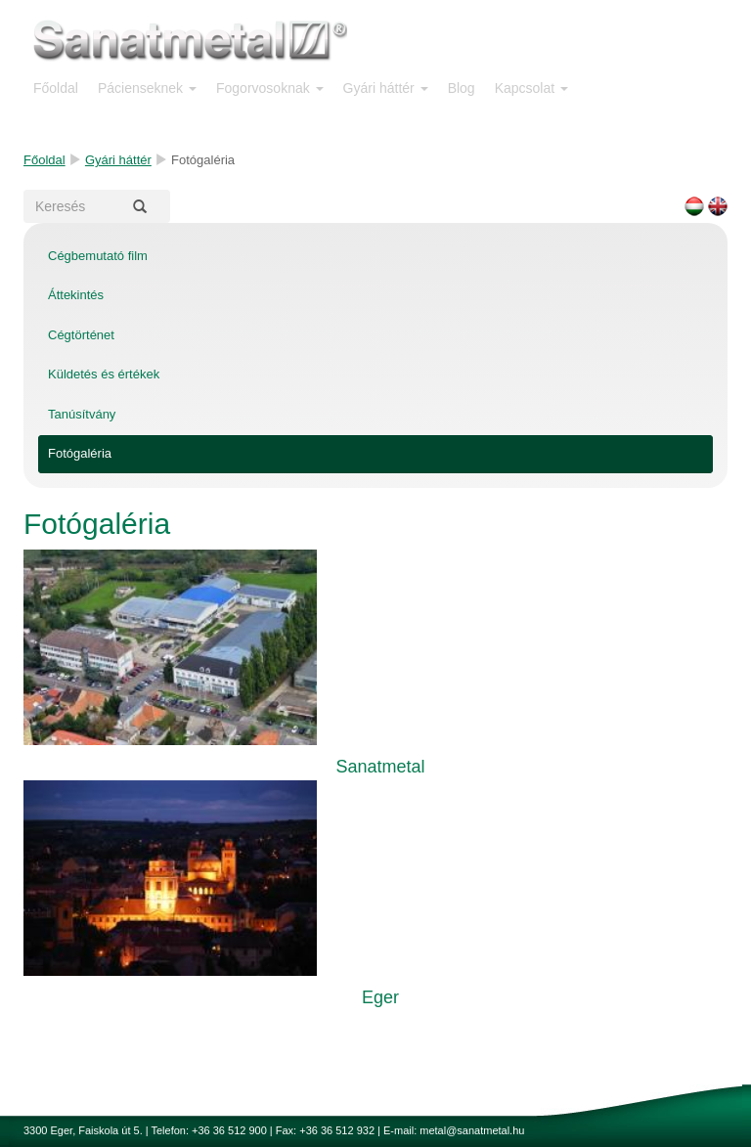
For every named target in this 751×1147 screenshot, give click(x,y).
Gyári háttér (385, 88)
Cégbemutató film (98, 255)
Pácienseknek (147, 88)
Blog (461, 88)
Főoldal (55, 88)
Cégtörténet (81, 335)
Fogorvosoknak (270, 88)
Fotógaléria (79, 453)
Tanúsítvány (81, 414)
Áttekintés (76, 294)
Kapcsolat (531, 88)
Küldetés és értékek (103, 374)
